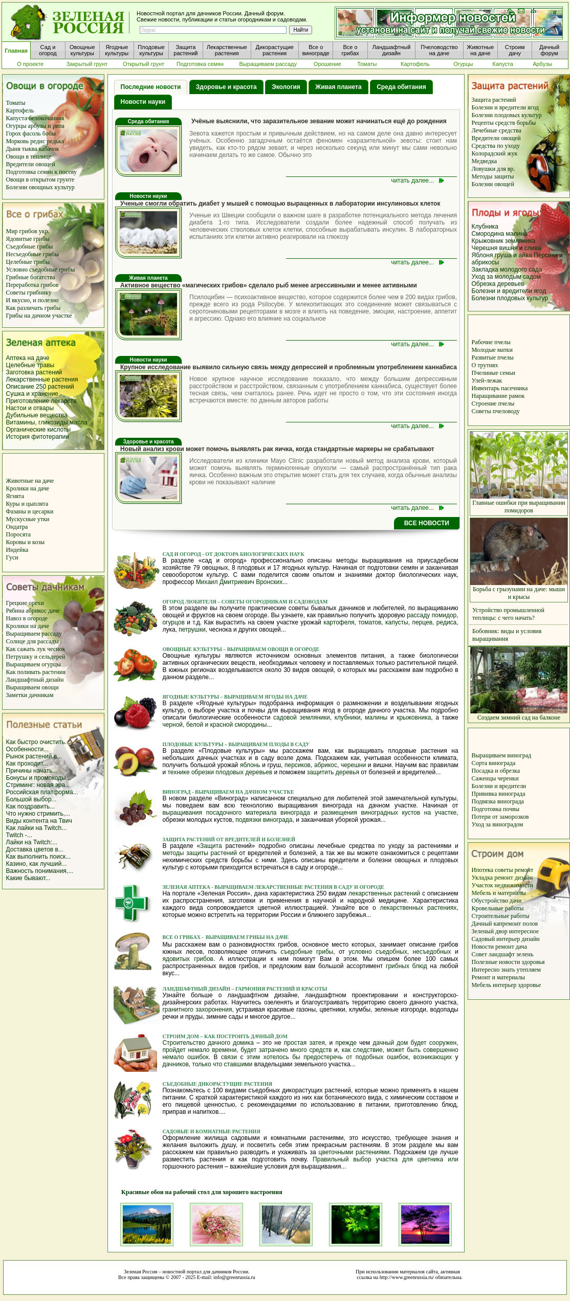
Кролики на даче (28, 488)
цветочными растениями (354, 1152)
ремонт (524, 869)
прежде (345, 1042)
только (201, 1064)
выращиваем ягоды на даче (265, 697)
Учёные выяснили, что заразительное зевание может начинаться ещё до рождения (319, 121)
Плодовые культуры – (194, 744)
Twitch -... (19, 835)
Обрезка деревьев (498, 283)
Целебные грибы (28, 261)
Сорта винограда (494, 763)
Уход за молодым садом (506, 276)
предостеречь (323, 1057)
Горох (14, 133)
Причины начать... (32, 770)
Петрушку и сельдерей (35, 656)
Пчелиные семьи (494, 372)
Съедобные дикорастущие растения (217, 1084)
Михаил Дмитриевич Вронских (239, 582)
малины (376, 717)
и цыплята (35, 503)
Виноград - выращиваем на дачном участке (228, 792)
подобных (370, 1057)
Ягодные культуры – (192, 697)
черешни (353, 765)
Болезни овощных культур (40, 187)
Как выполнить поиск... (38, 856)
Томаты (16, 102)
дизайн (524, 877)
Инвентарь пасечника (500, 388)
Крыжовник (487, 240)
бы (296, 1057)
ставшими (238, 1064)
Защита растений (494, 99)
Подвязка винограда (498, 801)
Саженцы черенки (495, 778)
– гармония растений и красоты (279, 989)
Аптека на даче (28, 358)
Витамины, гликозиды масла (46, 422)
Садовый (484, 939)
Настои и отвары (30, 408)
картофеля (338, 622)
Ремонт (482, 977)
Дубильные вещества (37, 415)
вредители (512, 786)
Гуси (12, 557)
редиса (446, 622)
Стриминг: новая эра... (38, 785)
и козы (36, 542)
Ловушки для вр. (493, 168)
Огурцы (17, 125)
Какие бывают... (28, 878)
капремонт (507, 923)
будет (248, 1049)
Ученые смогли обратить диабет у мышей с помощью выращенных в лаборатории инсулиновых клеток (280, 203)
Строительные (491, 915)
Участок (483, 885)
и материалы (508, 892)
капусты (396, 622)
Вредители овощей (30, 164)
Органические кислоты (38, 429)
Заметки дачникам (30, 695)
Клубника (485, 226)
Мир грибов (21, 231)
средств (320, 1049)
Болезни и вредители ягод (505, 107)
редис (38, 141)
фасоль (32, 133)
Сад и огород (182, 554)
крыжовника (414, 717)
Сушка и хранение (32, 393)
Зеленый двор (490, 931)
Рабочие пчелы (491, 342)
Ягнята (15, 496)
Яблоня (482, 255)
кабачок (49, 148)
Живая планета (338, 87)
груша (503, 255)
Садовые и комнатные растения (211, 1131)
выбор (362, 1159)
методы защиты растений (199, 853)
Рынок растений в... (34, 756)
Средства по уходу (496, 145)
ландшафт (502, 954)
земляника (520, 240)
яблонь (250, 765)
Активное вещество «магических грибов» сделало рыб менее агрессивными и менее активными (268, 285)
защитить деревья (333, 772)
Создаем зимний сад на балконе (518, 714)
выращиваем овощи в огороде (272, 649)
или (453, 1159)
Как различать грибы (33, 307)
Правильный (330, 1159)
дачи (515, 900)
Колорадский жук (495, 153)
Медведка (484, 161)
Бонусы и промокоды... (38, 777)
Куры (13, 503)
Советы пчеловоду (496, 411)
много (298, 1049)
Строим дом (181, 1036)
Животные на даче (30, 480)
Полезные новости (497, 962)
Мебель (482, 892)
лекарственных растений (384, 893)
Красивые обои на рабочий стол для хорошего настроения (197, 1192)
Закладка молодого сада (507, 269)
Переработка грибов (32, 284)
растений (61, 386)
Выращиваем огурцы (33, 664)
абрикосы (485, 262)
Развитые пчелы (493, 357)
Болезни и (485, 786)
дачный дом (390, 1042)
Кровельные (488, 908)
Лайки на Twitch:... (32, 842)
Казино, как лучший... (36, 863)
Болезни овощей (493, 184)
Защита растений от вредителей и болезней (228, 839)
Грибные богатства (30, 277)
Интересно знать (494, 969)
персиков (297, 765)
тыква (29, 148)
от (349, 1057)
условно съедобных (377, 951)
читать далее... (412, 180)
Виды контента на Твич (39, 820)
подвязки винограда (263, 819)
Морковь (17, 141)
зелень (524, 954)
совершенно (440, 1049)
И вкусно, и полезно (32, 300)
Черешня (485, 248)
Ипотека (483, 869)
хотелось (276, 1057)
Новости (484, 946)
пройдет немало (185, 1049)
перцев (422, 622)
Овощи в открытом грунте (40, 179)
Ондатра (17, 526)
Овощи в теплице (29, 156)
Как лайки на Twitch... (36, 828)
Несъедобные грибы (32, 254)
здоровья (532, 962)
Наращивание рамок (498, 395)
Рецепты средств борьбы (504, 122)
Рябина (15, 610)
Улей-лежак (487, 380)
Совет (480, 954)
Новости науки (143, 101)
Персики (546, 255)
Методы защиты (493, 176)
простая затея (304, 1042)
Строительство (183, 1042)
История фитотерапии (38, 436)
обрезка (510, 770)
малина (517, 233)
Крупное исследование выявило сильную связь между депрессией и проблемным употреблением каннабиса (288, 367)
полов (530, 923)
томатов (369, 622)
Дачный (483, 923)
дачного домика (231, 1042)
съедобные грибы (306, 951)
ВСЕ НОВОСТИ (426, 523)
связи (229, 1057)
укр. (43, 231)
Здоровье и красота (226, 87)
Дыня (13, 148)
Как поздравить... (30, 806)
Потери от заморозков (500, 816)
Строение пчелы (493, 403)
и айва (522, 255)
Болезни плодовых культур (507, 115)
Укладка (483, 877)
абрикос (37, 610)
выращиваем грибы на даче (247, 937)
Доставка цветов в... (34, 849)
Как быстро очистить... (38, 742)
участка (387, 1159)
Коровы (17, 542)
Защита (211, 845)
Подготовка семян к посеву (41, 171)
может (396, 1049)
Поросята (18, 534)
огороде (37, 618)
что (217, 1064)
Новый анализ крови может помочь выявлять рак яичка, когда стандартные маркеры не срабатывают (277, 449)
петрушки (192, 629)
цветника (430, 1159)
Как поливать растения (36, 672)
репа (58, 125)
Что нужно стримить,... (38, 813)
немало (173, 1057)
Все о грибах (181, 937)
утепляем (528, 969)
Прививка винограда (498, 793)
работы (514, 908)
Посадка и (486, 770)
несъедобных (431, 951)
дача (521, 946)
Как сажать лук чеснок (35, 649)
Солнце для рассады (32, 641)
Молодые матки (492, 349)
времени (224, 1049)
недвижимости (514, 885)
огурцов (173, 622)
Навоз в (16, 618)
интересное (524, 931)
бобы (49, 133)
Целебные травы (30, 365)
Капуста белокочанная (35, 118)
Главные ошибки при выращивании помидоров (518, 504)
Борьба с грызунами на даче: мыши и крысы (518, 590)
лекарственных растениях (418, 907)
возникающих (432, 1057)
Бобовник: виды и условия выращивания (506, 634)
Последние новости (151, 87)
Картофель (20, 110)
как (346, 1049)
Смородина (488, 233)
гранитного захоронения (197, 1009)
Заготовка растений (34, 372)
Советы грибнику (29, 292)
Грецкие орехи (25, 603)
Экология (286, 87)
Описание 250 (27, 386)
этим (253, 1057)
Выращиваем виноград (502, 755)
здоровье (529, 985)
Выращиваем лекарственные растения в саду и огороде (298, 887)
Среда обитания (401, 87)
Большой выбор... (31, 799)
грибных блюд (406, 966)
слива (532, 248)
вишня (509, 248)
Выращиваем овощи (32, 687)
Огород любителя (189, 601)
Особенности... (27, 749)
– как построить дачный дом (244, 1036)
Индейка (17, 549)
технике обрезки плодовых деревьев (219, 772)
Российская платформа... (42, 792)
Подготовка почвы (496, 809)
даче (53, 610)
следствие (368, 1049)
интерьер (508, 939)
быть (414, 1049)
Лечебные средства (496, 130)
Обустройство (491, 900)
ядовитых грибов (187, 958)
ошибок (198, 1057)
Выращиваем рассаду (34, 633)
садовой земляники (301, 717)
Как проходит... (27, 763)
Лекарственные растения (42, 379)
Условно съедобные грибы (40, 269)
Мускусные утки (28, 519)
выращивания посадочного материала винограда (236, 812)
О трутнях (485, 365)
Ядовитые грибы (28, 238)
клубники (348, 717)
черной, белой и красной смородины (214, 724)
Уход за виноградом (497, 824)
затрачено (273, 1049)
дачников (175, 1064)
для (407, 1159)
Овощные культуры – (194, 649)
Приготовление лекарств (41, 401)
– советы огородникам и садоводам (272, 601)
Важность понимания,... (40, 870)
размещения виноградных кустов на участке (388, 812)
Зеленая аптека (186, 887)
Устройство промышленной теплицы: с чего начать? (508, 614)
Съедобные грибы (29, 246)
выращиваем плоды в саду (268, 744)
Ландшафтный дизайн (35, 679)
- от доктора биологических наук (253, 554)
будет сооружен (434, 1042)
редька (55, 141)
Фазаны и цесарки (30, 511)
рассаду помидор (431, 615)
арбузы (38, 125)
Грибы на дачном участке (39, 315)
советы (505, 869)
